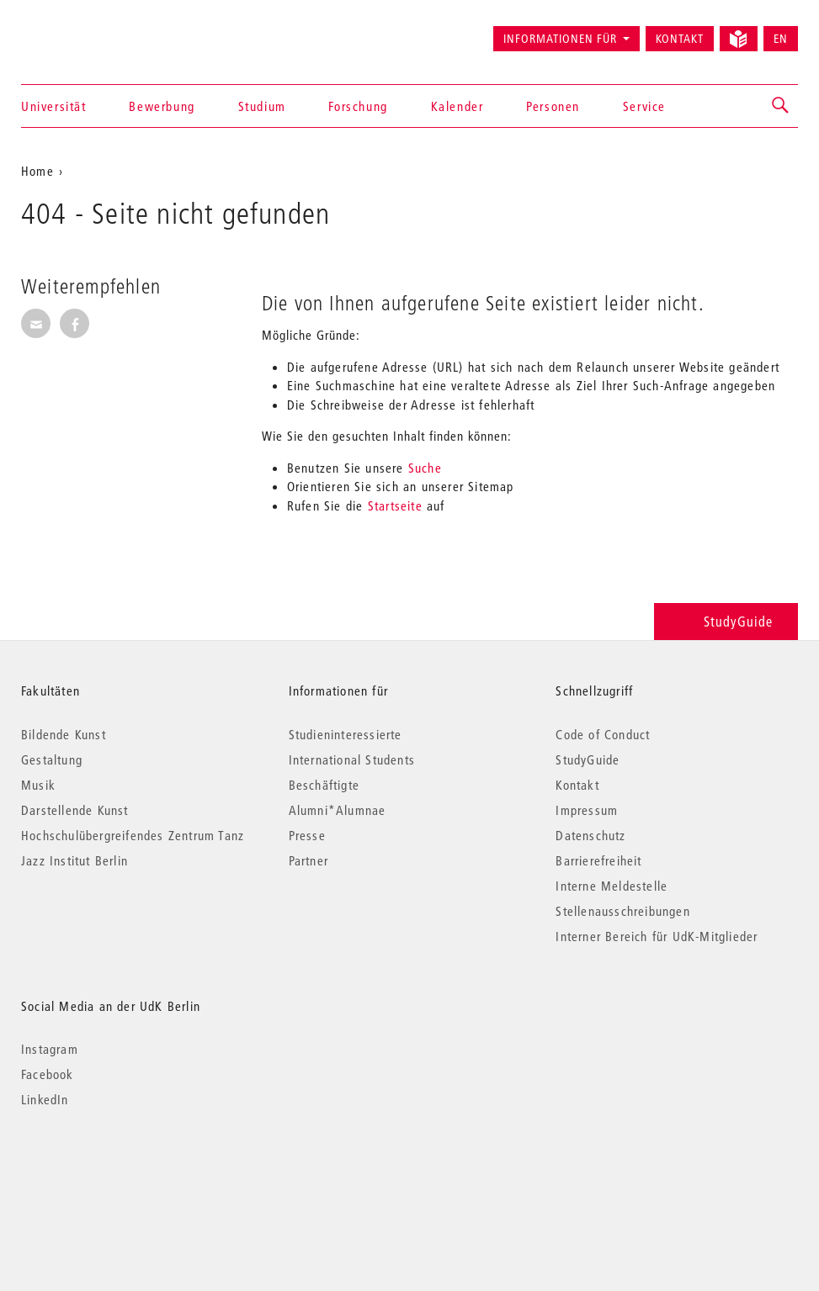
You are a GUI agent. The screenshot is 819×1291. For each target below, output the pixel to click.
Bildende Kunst (63, 734)
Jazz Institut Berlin (74, 860)
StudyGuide (726, 621)
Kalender (457, 106)
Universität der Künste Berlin (87, 31)
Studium (262, 106)
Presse (307, 835)
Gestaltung (51, 759)
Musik (38, 784)
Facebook (47, 1074)
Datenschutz (590, 835)
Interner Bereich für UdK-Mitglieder (657, 936)
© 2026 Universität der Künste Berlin (109, 1170)
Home (37, 170)
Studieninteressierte (345, 734)
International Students (352, 759)
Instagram (49, 1048)
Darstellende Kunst (75, 810)
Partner (308, 860)
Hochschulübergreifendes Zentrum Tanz (132, 835)
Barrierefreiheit (598, 860)
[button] (781, 106)
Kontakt (680, 38)
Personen (553, 106)
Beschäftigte (324, 784)
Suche (425, 467)
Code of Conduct (603, 734)
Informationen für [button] (560, 38)
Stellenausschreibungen (622, 910)
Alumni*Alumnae (337, 810)
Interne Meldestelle (611, 885)
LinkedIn (45, 1099)
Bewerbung (161, 106)
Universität (54, 106)
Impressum (587, 810)
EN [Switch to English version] (781, 38)
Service (644, 106)
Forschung (357, 106)
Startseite (395, 505)
